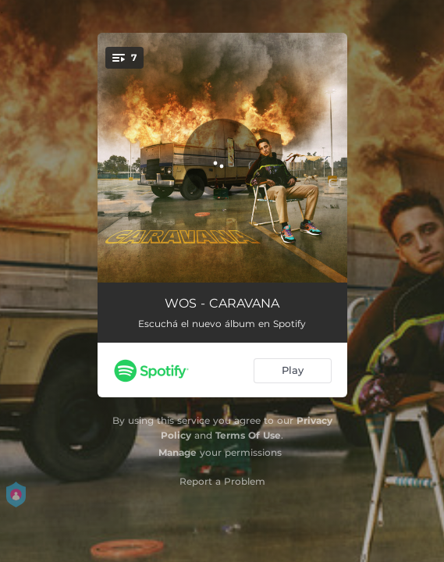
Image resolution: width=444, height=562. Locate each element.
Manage (177, 452)
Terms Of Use (248, 435)
